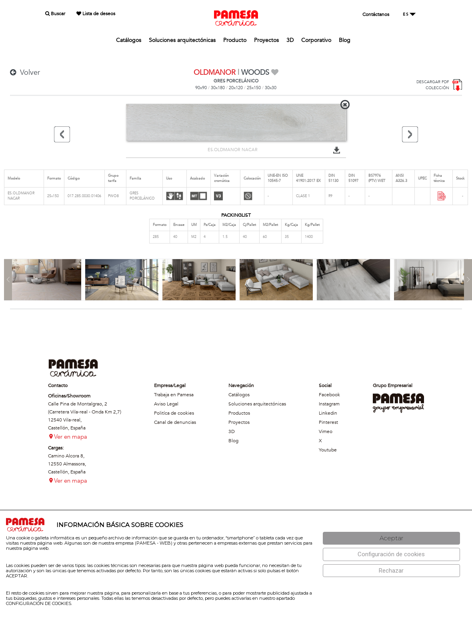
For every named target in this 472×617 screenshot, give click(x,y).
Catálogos (128, 40)
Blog (344, 40)
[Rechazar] (391, 570)
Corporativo (316, 40)
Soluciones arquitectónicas (182, 40)
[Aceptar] (391, 538)
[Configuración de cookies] (391, 554)
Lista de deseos (95, 13)
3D (290, 40)
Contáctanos (375, 14)
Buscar (55, 13)
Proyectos (266, 40)
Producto (234, 40)
